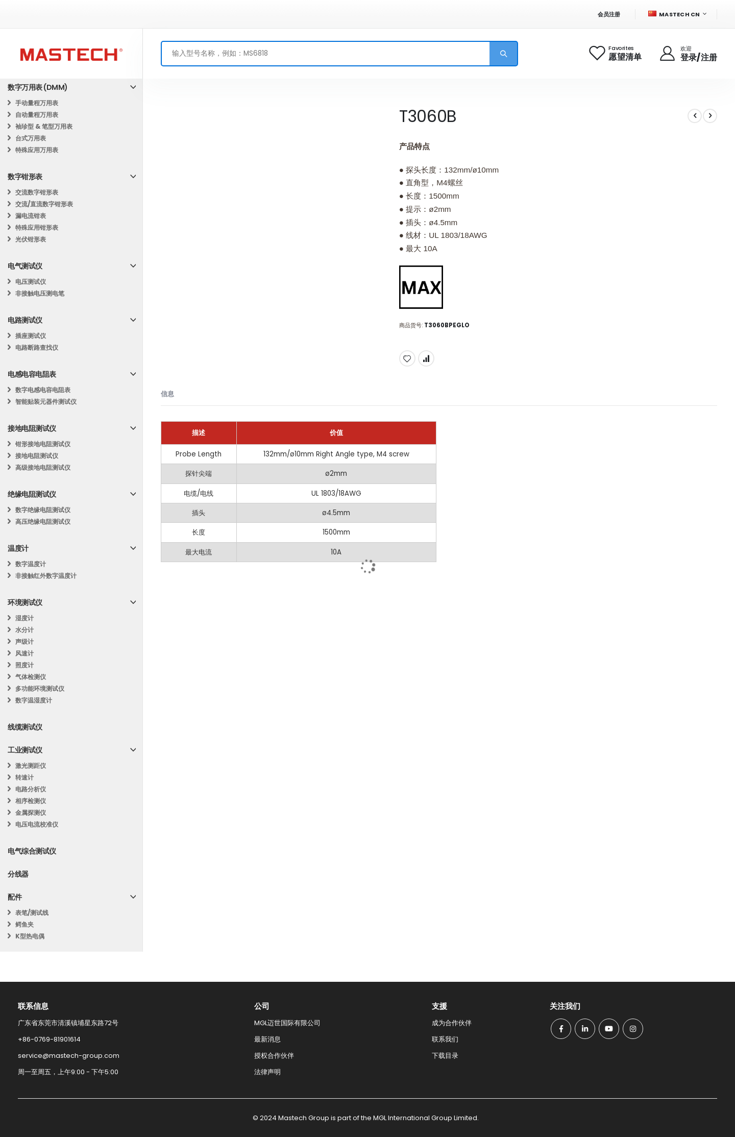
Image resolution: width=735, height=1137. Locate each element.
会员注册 (609, 14)
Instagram (633, 1029)
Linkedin (585, 1029)
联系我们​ (445, 1039)
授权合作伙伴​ (274, 1055)
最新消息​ (267, 1039)
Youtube (609, 1029)
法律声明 (267, 1072)
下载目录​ (445, 1055)
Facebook (561, 1029)
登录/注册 (698, 57)
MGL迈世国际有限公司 (287, 1023)
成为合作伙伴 (452, 1023)
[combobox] (339, 53)
